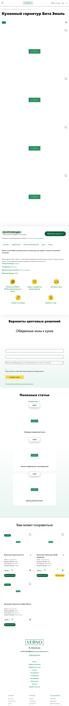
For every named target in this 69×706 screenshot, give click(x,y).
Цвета (43, 244)
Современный (12, 656)
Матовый (13, 266)
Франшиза (34, 629)
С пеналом (32, 661)
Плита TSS (53, 677)
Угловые (31, 654)
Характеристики (16, 244)
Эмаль (17, 263)
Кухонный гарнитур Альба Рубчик (17, 552)
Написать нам (34, 596)
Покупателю (34, 621)
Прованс (10, 654)
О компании (34, 624)
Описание (6, 244)
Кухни (34, 610)
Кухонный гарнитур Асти (14, 503)
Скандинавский (12, 659)
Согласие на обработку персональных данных (34, 697)
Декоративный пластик (12, 672)
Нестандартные (33, 664)
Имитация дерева (55, 651)
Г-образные (32, 649)
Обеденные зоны (35, 615)
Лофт (9, 651)
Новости (34, 632)
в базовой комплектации (35, 238)
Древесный (53, 649)
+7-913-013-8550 (33, 599)
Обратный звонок (34, 603)
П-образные (32, 651)
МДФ (16, 273)
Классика (10, 646)
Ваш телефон (9, 353)
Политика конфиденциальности (34, 695)
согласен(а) (9, 383)
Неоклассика (12, 649)
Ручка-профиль (25, 270)
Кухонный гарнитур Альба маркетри (47, 504)
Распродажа (34, 626)
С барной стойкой (34, 656)
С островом (32, 659)
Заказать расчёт (10, 523)
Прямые (31, 646)
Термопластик (10, 674)
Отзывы (50, 244)
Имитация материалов (56, 654)
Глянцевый (53, 646)
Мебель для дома (34, 612)
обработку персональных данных (24, 383)
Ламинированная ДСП (56, 672)
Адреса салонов (34, 635)
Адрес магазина (10, 359)
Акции (34, 618)
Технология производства (31, 244)
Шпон (7, 677)
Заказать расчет (55, 233)
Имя (6, 347)
